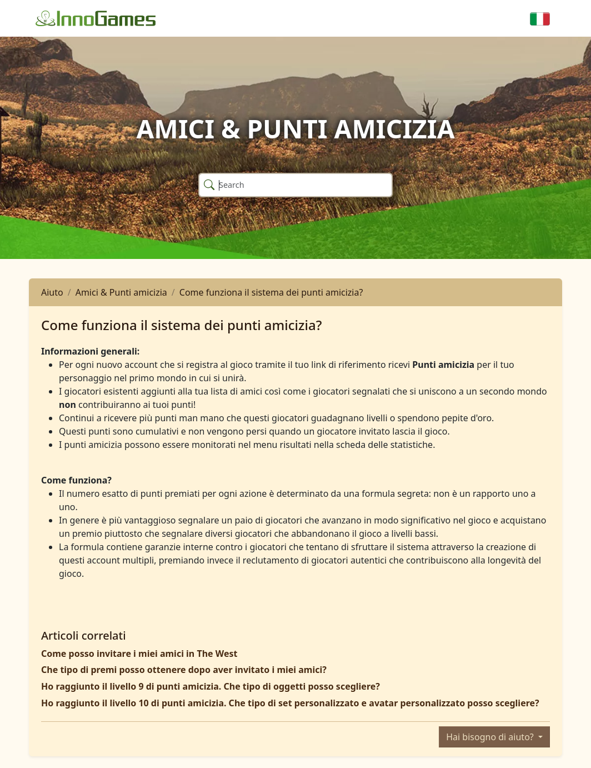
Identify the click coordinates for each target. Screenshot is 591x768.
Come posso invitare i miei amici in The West (139, 653)
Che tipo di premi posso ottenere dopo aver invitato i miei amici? (184, 670)
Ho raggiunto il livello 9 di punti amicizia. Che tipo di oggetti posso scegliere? (210, 686)
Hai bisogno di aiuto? (491, 737)
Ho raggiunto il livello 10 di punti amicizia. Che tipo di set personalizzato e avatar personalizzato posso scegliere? (290, 703)
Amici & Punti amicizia (121, 292)
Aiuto (52, 292)
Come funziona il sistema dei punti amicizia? (271, 292)
